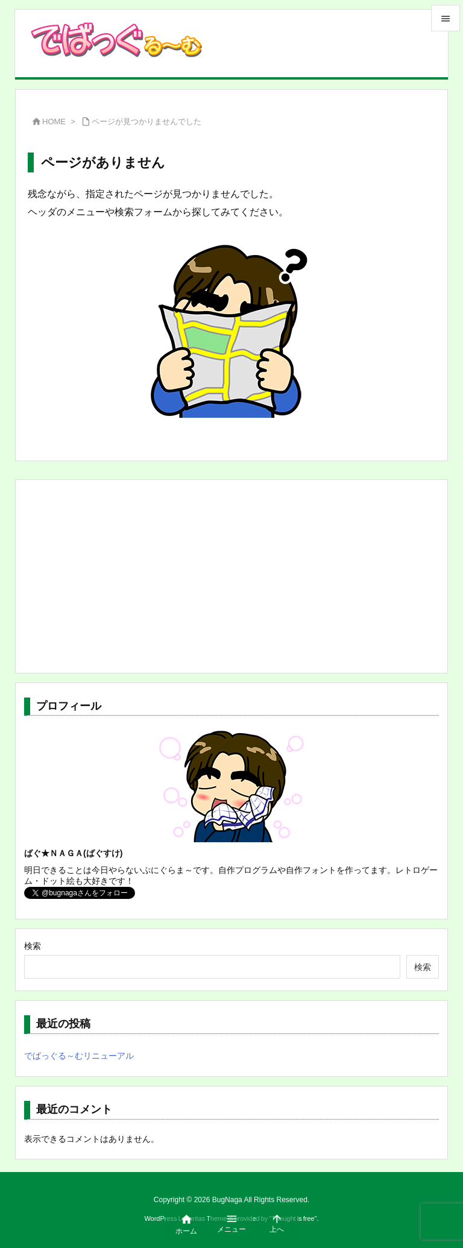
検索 (32, 946)
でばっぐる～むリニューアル (79, 1055)
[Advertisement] (231, 576)
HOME (54, 121)
